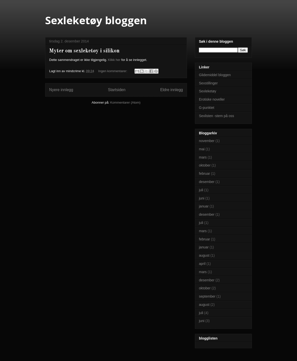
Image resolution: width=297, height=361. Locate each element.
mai (202, 149)
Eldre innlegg (171, 90)
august (204, 255)
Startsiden (116, 90)
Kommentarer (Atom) (125, 102)
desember (206, 182)
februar (204, 174)
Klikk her (114, 60)
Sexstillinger (208, 83)
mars (203, 157)
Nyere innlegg (61, 90)
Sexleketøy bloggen (96, 20)
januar (204, 206)
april (202, 264)
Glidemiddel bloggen (215, 75)
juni (201, 198)
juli (201, 190)
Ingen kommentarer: (113, 71)
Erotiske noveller (212, 99)
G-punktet (206, 108)
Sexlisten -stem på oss (216, 116)
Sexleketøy (207, 91)
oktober (205, 165)
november (206, 141)
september (207, 296)
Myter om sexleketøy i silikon (84, 51)
